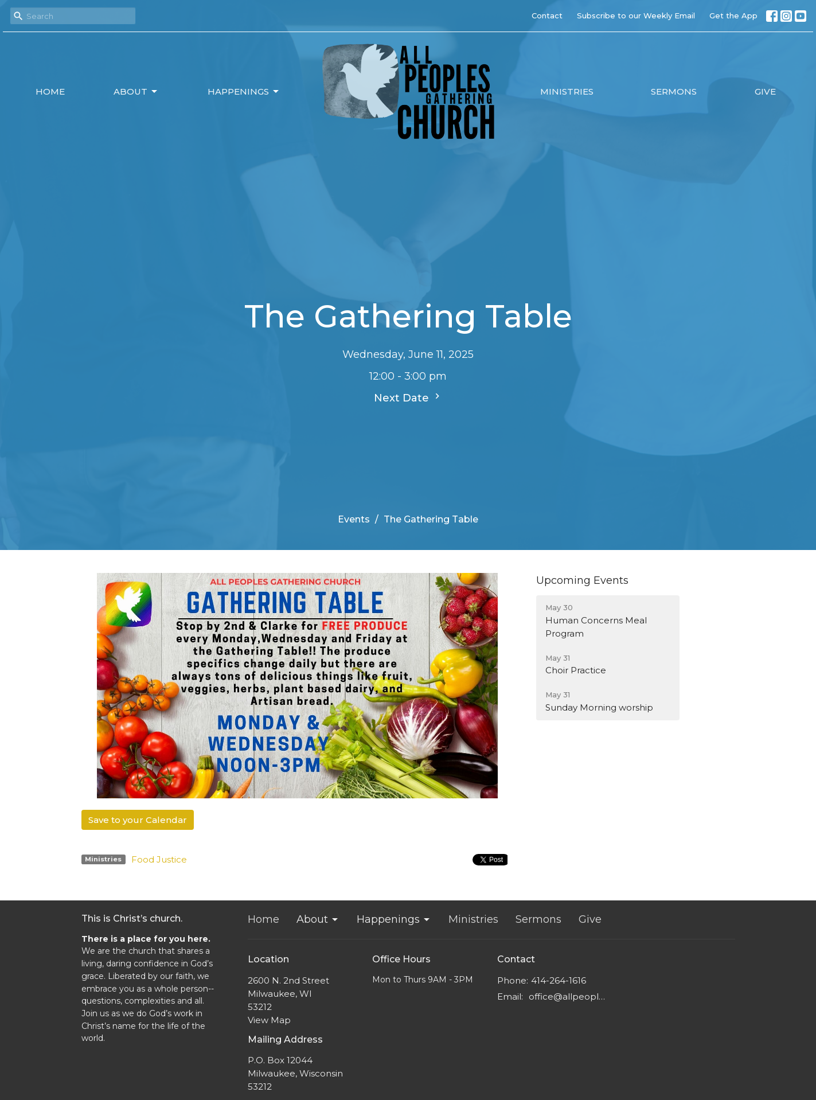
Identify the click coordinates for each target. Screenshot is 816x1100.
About (136, 91)
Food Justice (159, 859)
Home (50, 91)
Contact (547, 15)
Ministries (567, 91)
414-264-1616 (558, 980)
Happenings (244, 91)
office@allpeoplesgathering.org (570, 996)
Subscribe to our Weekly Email (636, 15)
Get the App (733, 15)
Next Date (408, 397)
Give (765, 91)
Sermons (674, 91)
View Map (269, 1020)
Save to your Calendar (137, 819)
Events (354, 519)
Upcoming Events (582, 580)
